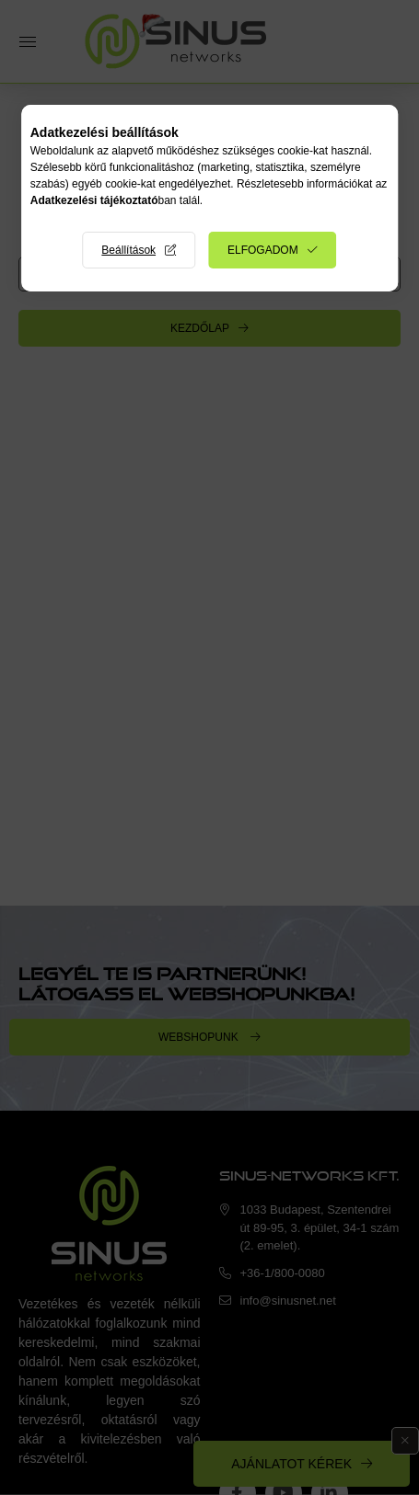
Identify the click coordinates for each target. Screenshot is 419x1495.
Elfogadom (262, 250)
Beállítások (128, 250)
